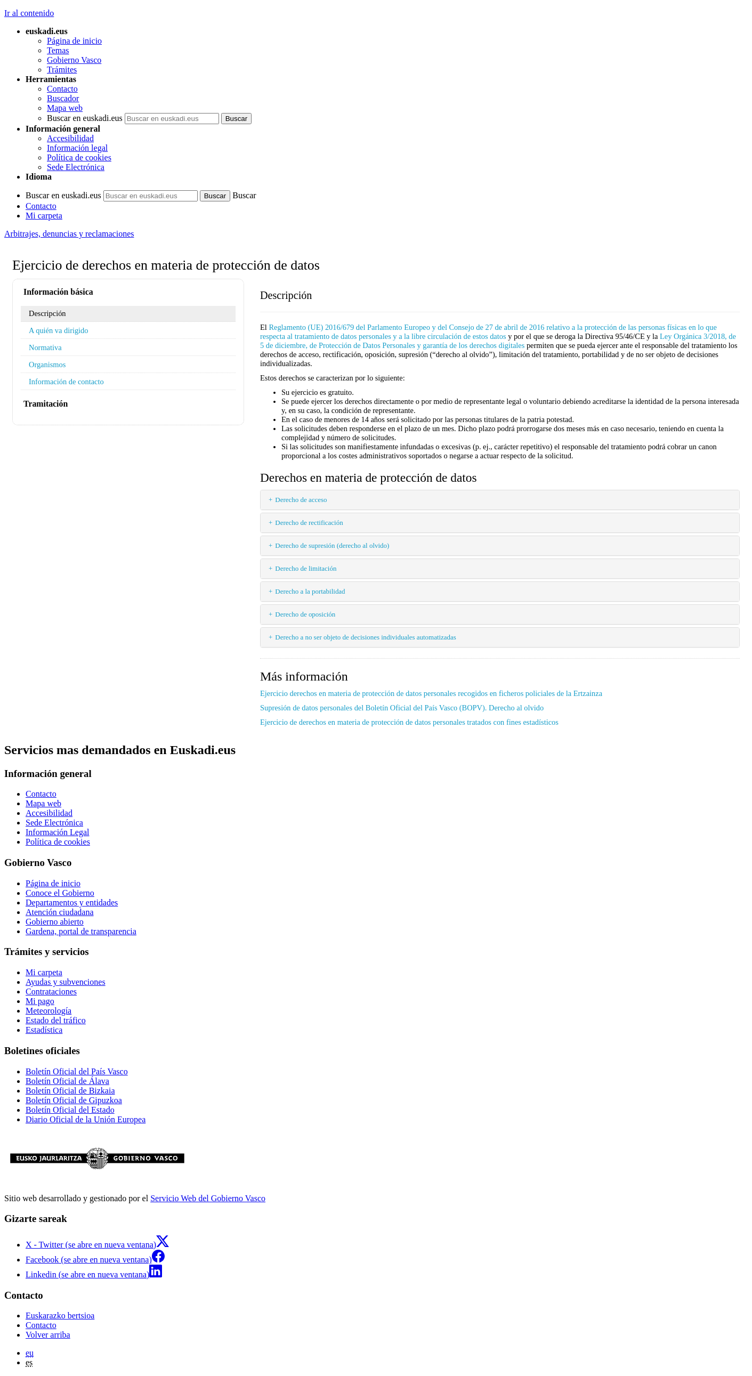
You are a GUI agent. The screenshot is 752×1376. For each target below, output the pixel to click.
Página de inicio (74, 40)
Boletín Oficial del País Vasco (77, 1071)
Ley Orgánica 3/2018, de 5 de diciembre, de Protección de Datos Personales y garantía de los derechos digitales (498, 341)
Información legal (77, 147)
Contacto (62, 88)
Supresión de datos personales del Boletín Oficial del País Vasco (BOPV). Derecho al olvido (402, 707)
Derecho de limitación (305, 568)
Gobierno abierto (55, 921)
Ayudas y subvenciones (66, 981)
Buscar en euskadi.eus (85, 118)
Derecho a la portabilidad (310, 591)
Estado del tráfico (56, 1020)
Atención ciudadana (60, 912)
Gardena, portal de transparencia (81, 931)
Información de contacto (66, 381)
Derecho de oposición (305, 614)
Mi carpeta (44, 215)
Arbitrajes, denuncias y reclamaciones (69, 233)
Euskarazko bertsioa (60, 1315)
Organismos (47, 364)
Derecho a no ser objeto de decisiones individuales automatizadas (365, 637)
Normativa (45, 347)
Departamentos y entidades (72, 902)
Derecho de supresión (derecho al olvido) (332, 545)
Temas (58, 50)
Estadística (44, 1029)
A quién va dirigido (58, 330)
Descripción (47, 313)
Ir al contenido (29, 13)
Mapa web (65, 107)
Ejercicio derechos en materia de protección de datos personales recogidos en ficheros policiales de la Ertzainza (431, 693)
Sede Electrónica (75, 167)
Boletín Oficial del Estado (70, 1109)
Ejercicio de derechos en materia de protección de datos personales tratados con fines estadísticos (409, 722)
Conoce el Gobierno (60, 892)
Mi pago (40, 1001)
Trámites (62, 69)
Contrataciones (51, 991)
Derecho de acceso (301, 500)
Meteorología (48, 1010)
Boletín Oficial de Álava (67, 1081)
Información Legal (58, 832)
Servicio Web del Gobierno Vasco (207, 1198)
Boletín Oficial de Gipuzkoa (74, 1100)
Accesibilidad (70, 138)
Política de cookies (79, 157)
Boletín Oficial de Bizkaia (70, 1090)
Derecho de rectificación (309, 523)
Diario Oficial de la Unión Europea (85, 1119)
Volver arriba (48, 1334)
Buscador (63, 98)
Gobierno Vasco (74, 59)
